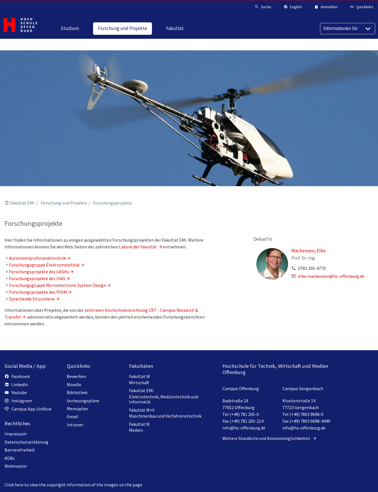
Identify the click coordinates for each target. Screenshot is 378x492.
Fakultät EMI (22, 203)
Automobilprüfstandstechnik (37, 258)
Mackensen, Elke (308, 251)
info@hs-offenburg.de (243, 428)
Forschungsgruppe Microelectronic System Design (57, 285)
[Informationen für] (347, 28)
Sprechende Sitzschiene (32, 299)
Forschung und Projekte (64, 203)
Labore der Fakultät (138, 247)
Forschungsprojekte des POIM (38, 292)
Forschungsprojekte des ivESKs (39, 271)
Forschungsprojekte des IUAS (37, 278)
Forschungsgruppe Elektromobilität (44, 265)
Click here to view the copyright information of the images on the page (73, 484)
